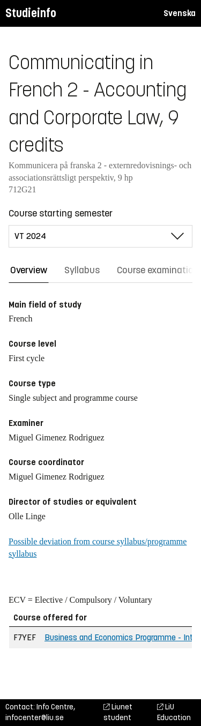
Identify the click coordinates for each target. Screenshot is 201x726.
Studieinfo (30, 13)
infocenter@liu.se (34, 717)
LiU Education (174, 712)
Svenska (179, 13)
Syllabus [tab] (82, 270)
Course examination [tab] (158, 270)
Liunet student (117, 712)
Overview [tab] (28, 270)
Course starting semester (61, 213)
